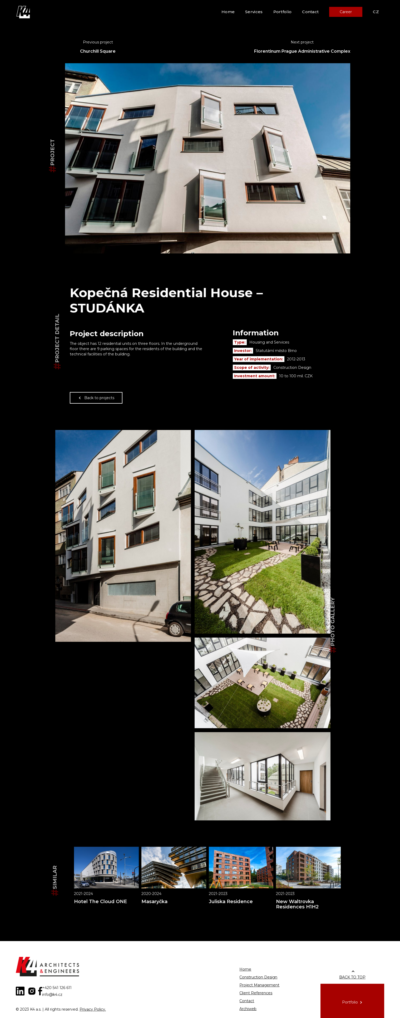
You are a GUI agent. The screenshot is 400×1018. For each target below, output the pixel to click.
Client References (255, 993)
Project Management (259, 985)
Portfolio (282, 11)
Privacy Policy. (93, 1009)
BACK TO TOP (352, 977)
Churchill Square (98, 51)
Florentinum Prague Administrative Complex (302, 51)
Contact (310, 11)
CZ (376, 11)
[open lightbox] (123, 536)
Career (346, 11)
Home (228, 11)
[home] (24, 12)
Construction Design (258, 977)
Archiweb (247, 1008)
